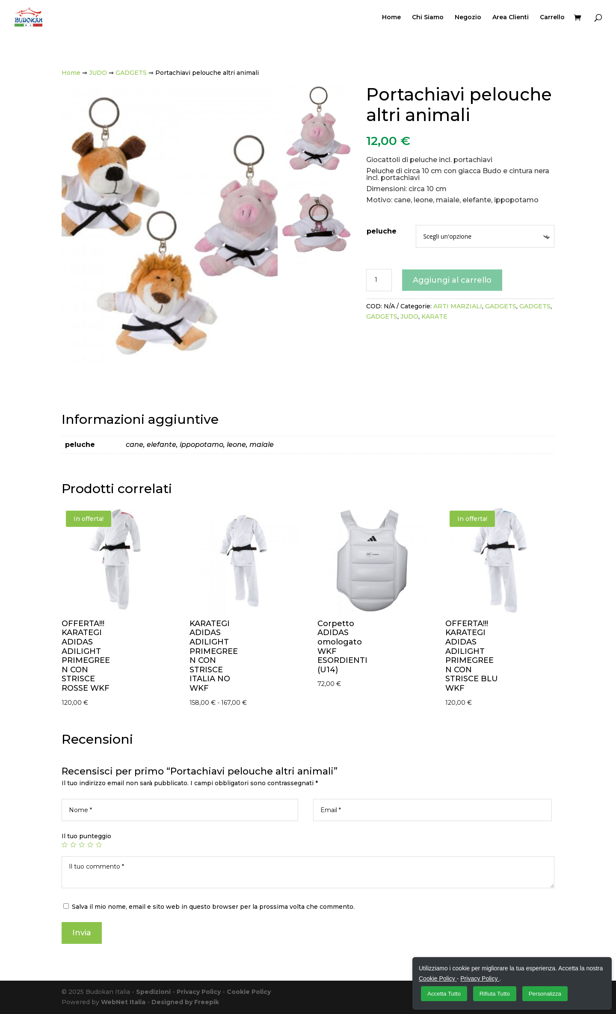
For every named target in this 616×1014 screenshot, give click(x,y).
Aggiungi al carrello (452, 280)
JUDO (98, 73)
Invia (81, 932)
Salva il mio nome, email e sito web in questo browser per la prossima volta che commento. (213, 907)
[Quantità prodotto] (379, 280)
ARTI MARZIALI (457, 306)
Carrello (552, 17)
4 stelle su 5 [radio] (90, 845)
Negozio (468, 17)
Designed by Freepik (185, 1002)
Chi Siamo (428, 17)
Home (391, 17)
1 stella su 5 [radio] (65, 845)
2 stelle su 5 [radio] (73, 845)
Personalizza (545, 993)
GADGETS (131, 73)
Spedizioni (153, 992)
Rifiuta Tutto (495, 993)
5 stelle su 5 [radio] (99, 845)
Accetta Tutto (444, 993)
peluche (382, 231)
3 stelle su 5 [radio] (82, 845)
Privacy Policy (199, 992)
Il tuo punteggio (86, 836)
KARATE (434, 316)
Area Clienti (510, 17)
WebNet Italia (123, 1002)
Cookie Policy (249, 992)
